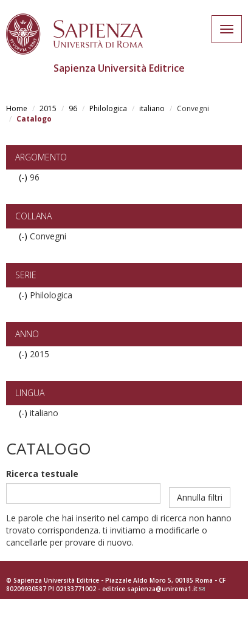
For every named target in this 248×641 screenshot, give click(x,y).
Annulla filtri (199, 497)
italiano (152, 108)
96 (73, 108)
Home (16, 108)
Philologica (108, 108)
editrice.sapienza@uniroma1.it (153, 588)
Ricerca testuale (42, 473)
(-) (24, 177)
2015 (48, 108)
